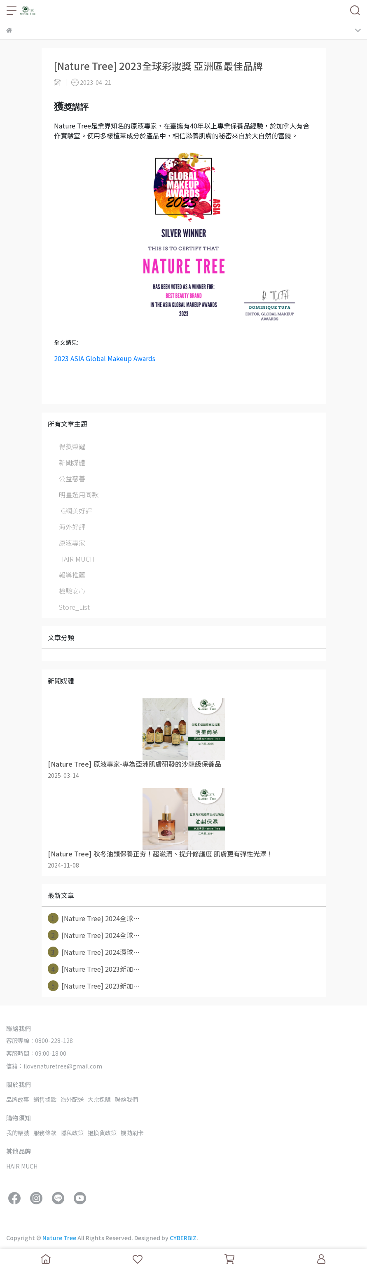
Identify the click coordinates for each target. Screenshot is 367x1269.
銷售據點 (44, 1099)
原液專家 (72, 543)
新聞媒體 (72, 462)
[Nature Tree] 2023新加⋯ (94, 968)
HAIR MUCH (77, 559)
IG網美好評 (75, 511)
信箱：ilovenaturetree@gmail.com (54, 1066)
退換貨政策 (102, 1133)
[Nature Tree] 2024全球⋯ (94, 918)
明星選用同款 (78, 494)
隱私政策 (72, 1133)
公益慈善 (72, 478)
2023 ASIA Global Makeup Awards (104, 358)
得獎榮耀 (72, 446)
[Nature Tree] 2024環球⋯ (94, 952)
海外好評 (72, 527)
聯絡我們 (126, 1099)
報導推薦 (72, 575)
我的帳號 (17, 1133)
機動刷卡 (132, 1133)
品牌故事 (17, 1099)
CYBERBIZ (183, 1238)
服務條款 (44, 1133)
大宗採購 (99, 1099)
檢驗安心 (72, 591)
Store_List (74, 607)
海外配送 (72, 1099)
